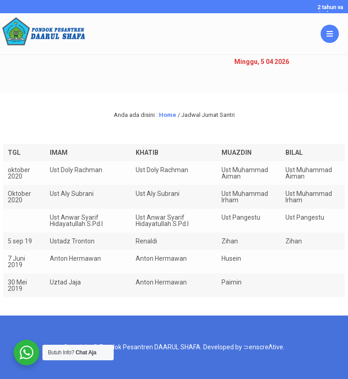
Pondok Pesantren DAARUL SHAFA (150, 347)
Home (167, 114)
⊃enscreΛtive (263, 347)
